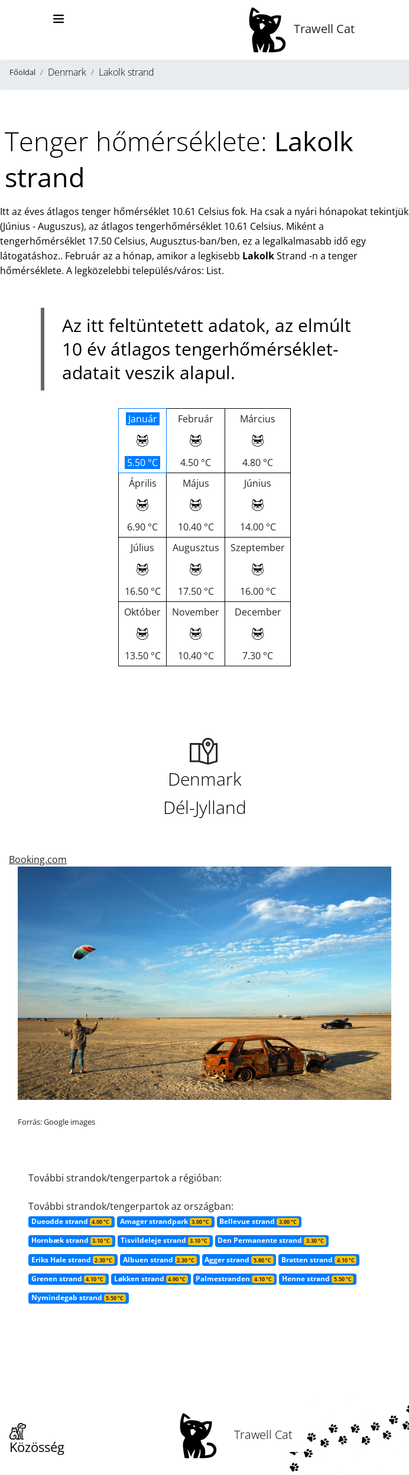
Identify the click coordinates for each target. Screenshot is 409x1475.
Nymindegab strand (78, 1297)
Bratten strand (318, 1260)
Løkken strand (151, 1279)
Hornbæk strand (71, 1240)
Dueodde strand (71, 1221)
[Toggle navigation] (58, 18)
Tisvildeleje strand (165, 1240)
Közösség (36, 1439)
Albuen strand (160, 1260)
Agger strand (238, 1260)
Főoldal (22, 72)
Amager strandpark (166, 1221)
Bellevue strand (258, 1221)
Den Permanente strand (272, 1240)
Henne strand (317, 1279)
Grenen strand (68, 1279)
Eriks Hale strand (73, 1260)
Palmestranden (235, 1279)
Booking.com (38, 859)
